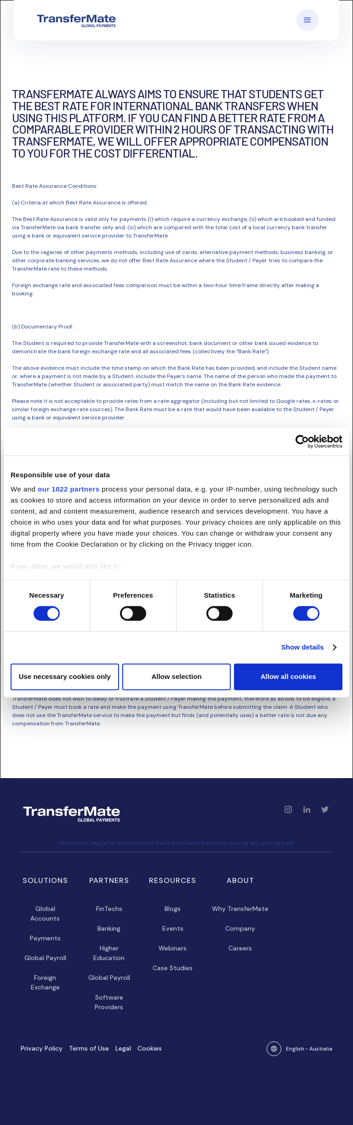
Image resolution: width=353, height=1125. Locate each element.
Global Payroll (45, 958)
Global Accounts (45, 913)
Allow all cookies (288, 676)
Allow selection (176, 676)
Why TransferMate (240, 909)
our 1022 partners (68, 489)
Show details (302, 647)
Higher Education (109, 953)
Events (172, 928)
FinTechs (109, 909)
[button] (307, 20)
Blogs (173, 909)
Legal (123, 1048)
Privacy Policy (42, 1048)
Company (240, 928)
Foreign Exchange (45, 982)
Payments (45, 938)
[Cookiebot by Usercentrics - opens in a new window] (302, 441)
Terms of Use (89, 1048)
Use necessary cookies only (65, 676)
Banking (108, 928)
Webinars (173, 948)
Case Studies (173, 968)
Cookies (149, 1048)
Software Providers (109, 1002)
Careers (240, 948)
